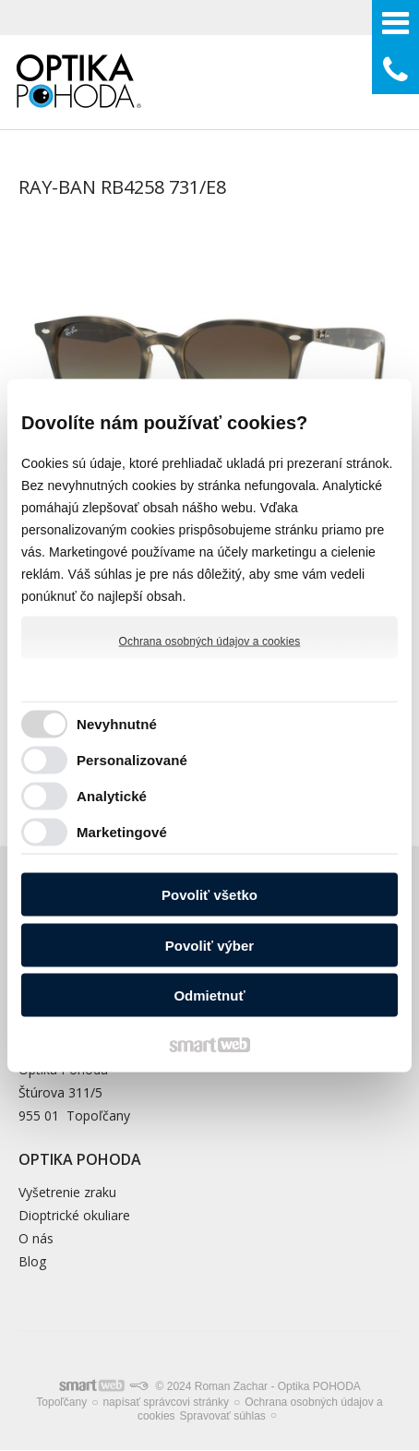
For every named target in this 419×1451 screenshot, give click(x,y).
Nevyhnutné (117, 723)
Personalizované (132, 759)
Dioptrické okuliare (74, 1215)
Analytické (112, 795)
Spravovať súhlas (223, 1415)
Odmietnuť (209, 995)
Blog (32, 1261)
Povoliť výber (209, 945)
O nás (36, 1238)
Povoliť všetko (209, 895)
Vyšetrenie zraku (67, 1192)
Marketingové (122, 831)
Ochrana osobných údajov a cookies (210, 641)
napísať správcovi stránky (165, 1402)
